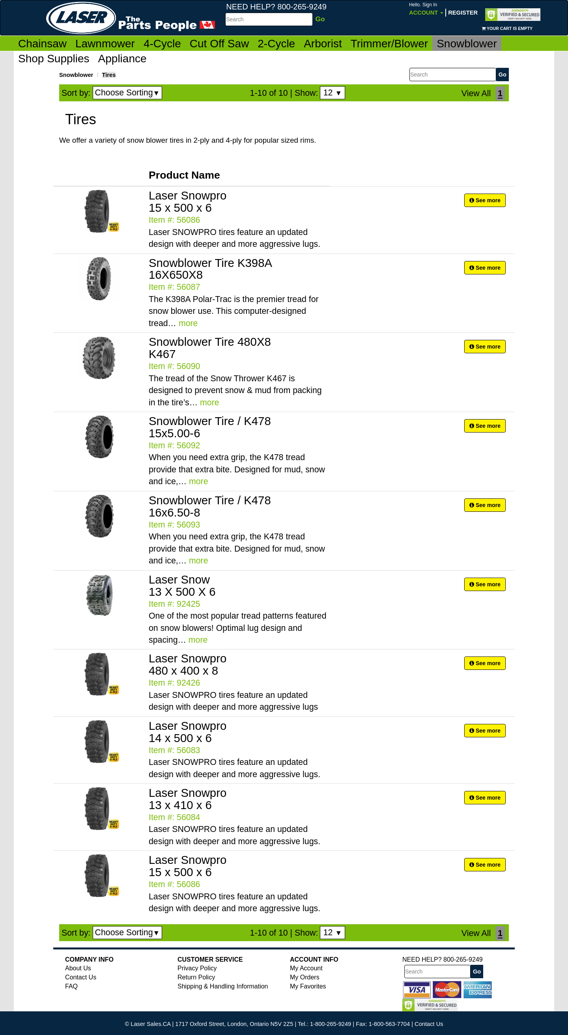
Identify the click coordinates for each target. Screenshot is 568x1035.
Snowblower (467, 43)
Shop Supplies (54, 58)
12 (332, 92)
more (188, 323)
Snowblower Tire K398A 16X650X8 (210, 269)
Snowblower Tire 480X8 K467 (210, 347)
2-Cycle (276, 43)
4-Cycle (162, 43)
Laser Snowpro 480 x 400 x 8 (187, 664)
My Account (306, 968)
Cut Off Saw (219, 43)
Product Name (184, 175)
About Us (78, 968)
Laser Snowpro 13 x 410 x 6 (187, 798)
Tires (109, 75)
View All (476, 93)
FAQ (71, 986)
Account (426, 9)
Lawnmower (105, 43)
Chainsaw (42, 43)
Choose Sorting (127, 92)
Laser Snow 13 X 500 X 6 (182, 585)
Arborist (323, 43)
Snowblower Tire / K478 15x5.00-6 (210, 427)
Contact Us (80, 977)
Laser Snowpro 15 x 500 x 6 (187, 201)
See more (485, 200)
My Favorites (308, 986)
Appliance (122, 58)
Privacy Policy (197, 968)
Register (463, 12)
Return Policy (196, 977)
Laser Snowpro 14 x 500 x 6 (187, 731)
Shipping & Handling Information (223, 986)
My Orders (305, 977)
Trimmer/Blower (389, 43)
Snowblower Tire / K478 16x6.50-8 (210, 506)
